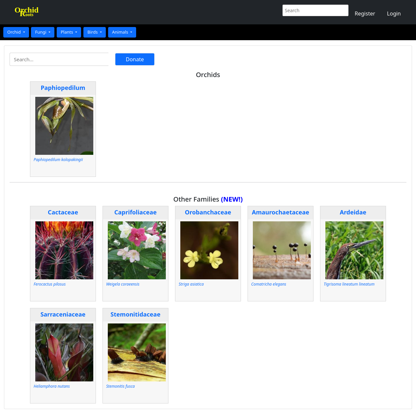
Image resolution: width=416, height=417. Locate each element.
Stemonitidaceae (135, 314)
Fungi (41, 32)
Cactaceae (63, 212)
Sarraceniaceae (63, 314)
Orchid (14, 32)
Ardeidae (353, 212)
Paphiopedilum (63, 88)
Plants (67, 32)
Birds (93, 32)
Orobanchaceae (208, 212)
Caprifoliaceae (135, 212)
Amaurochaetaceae (280, 212)
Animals (120, 32)
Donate (135, 59)
